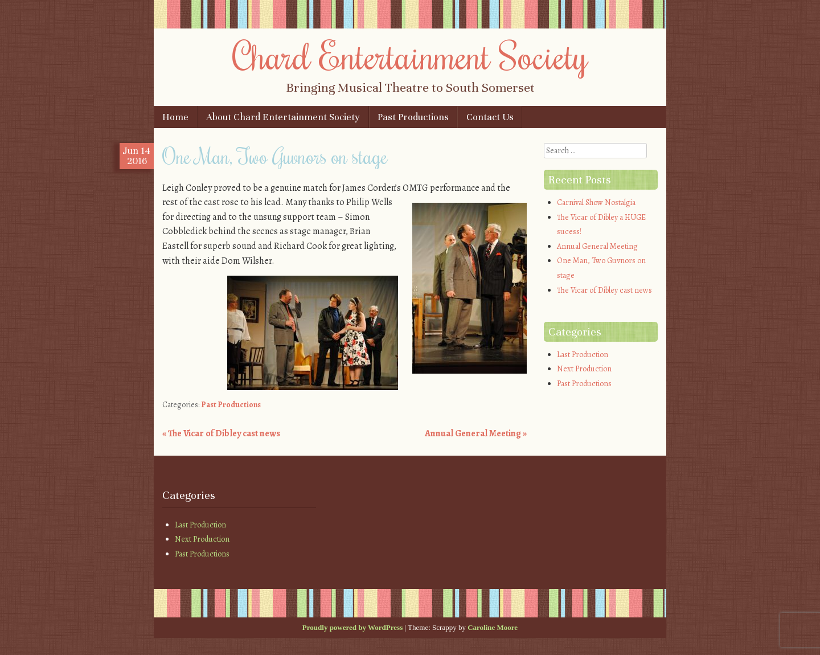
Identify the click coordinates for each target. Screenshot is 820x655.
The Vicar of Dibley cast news (221, 433)
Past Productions (413, 117)
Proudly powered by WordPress (352, 627)
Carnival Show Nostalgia (596, 202)
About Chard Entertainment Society (283, 117)
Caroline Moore (493, 627)
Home (175, 117)
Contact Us (490, 117)
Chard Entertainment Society (410, 55)
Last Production (582, 354)
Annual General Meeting (476, 433)
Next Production (584, 368)
